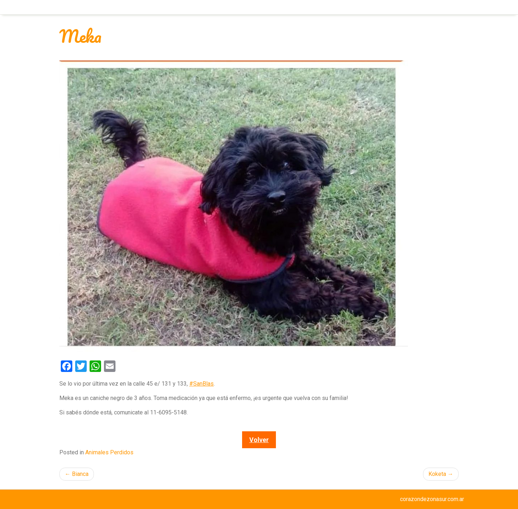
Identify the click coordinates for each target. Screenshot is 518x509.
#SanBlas (201, 383)
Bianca (80, 474)
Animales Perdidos (109, 452)
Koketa (437, 474)
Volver (259, 440)
